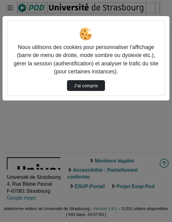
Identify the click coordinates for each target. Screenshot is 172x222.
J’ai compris (86, 85)
